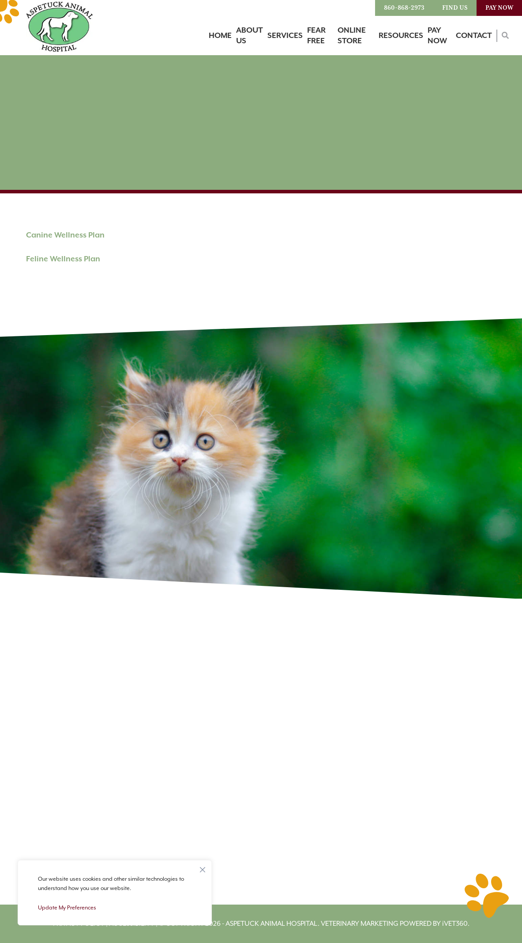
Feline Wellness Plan (63, 259)
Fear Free (316, 35)
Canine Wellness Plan (65, 235)
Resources (401, 35)
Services (285, 35)
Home (220, 35)
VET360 (455, 924)
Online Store (352, 35)
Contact (474, 35)
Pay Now (499, 7)
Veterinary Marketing (359, 924)
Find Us (455, 7)
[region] (115, 892)
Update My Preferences (67, 908)
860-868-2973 (404, 7)
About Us (249, 35)
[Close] (202, 867)
